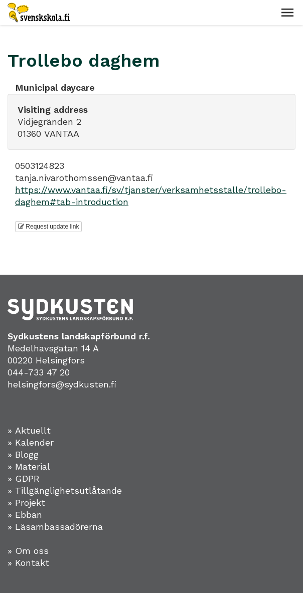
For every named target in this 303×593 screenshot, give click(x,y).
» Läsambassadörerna (55, 526)
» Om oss (28, 550)
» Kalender (31, 442)
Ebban (28, 514)
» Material (29, 466)
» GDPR (24, 478)
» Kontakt (28, 562)
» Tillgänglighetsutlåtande (65, 490)
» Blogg (23, 454)
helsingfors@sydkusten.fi (62, 384)
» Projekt (26, 502)
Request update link (48, 226)
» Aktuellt (29, 430)
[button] (287, 13)
